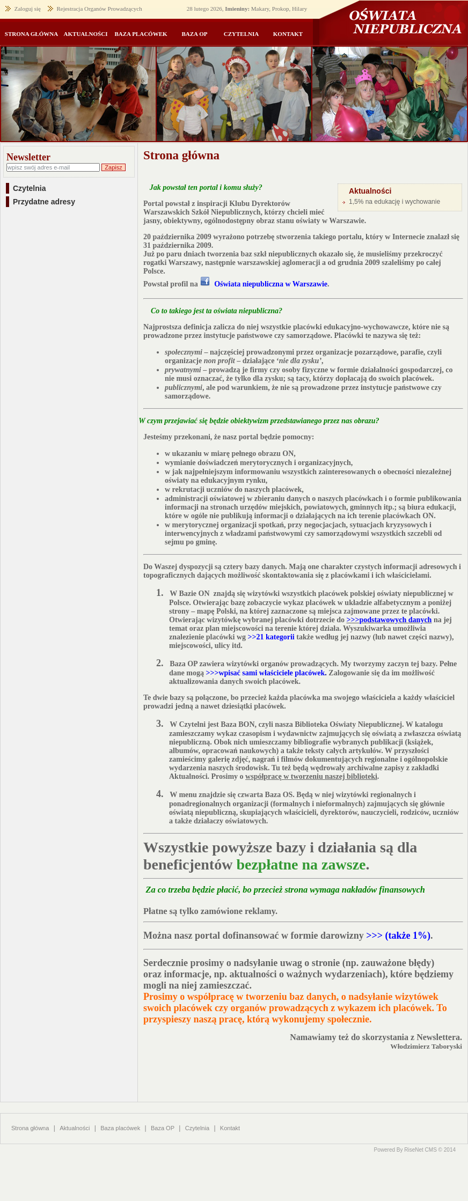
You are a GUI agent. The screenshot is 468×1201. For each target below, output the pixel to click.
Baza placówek (120, 1128)
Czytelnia (197, 1128)
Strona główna (30, 1128)
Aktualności (75, 1128)
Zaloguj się (27, 8)
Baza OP (162, 1128)
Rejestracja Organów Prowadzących (99, 8)
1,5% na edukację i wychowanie (394, 201)
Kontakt (230, 1128)
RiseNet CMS (420, 1150)
